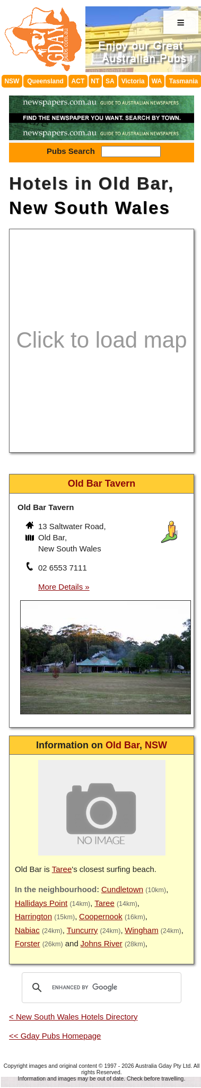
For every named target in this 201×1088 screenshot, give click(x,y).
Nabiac (27, 930)
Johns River (102, 943)
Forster (27, 943)
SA (110, 81)
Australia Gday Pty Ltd (162, 1066)
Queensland (45, 81)
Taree (62, 869)
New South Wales (89, 208)
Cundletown (122, 889)
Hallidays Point (41, 903)
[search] (100, 987)
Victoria (133, 81)
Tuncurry (82, 930)
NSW (11, 81)
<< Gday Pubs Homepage (55, 1035)
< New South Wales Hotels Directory (73, 1016)
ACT (78, 81)
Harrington (33, 916)
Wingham (141, 930)
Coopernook (101, 916)
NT (95, 81)
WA (157, 81)
